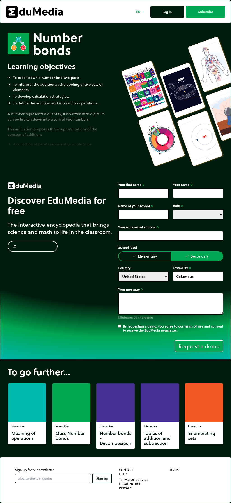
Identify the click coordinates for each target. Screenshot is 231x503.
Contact (126, 470)
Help (123, 474)
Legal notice (130, 484)
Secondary (197, 256)
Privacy (125, 488)
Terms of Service (133, 480)
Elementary (144, 256)
